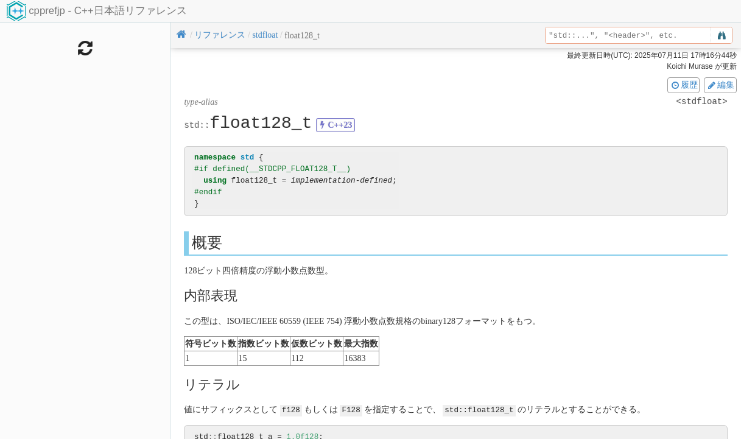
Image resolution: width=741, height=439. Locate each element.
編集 (720, 85)
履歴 (684, 85)
